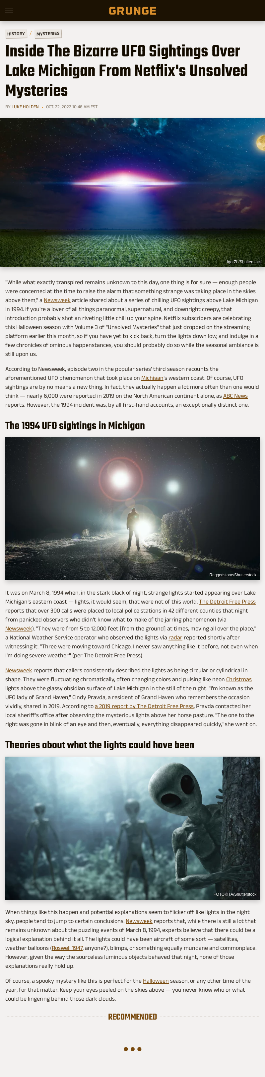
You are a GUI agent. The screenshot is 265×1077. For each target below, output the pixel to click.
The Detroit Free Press (227, 601)
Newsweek (57, 300)
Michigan (152, 377)
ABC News (235, 395)
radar (175, 637)
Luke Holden (25, 106)
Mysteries (47, 34)
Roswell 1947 (67, 948)
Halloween (156, 980)
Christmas (239, 679)
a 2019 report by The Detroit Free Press (144, 706)
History (16, 33)
